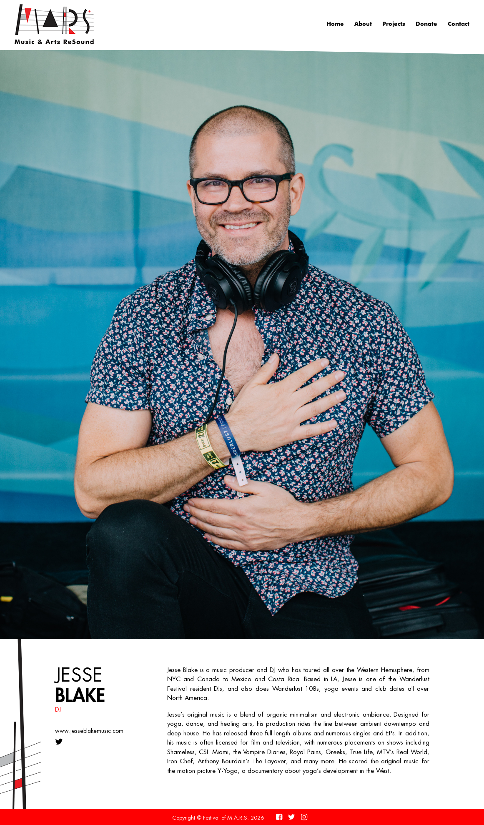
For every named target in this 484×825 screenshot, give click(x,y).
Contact (458, 23)
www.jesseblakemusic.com (89, 731)
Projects (393, 23)
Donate (426, 23)
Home (335, 23)
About (363, 23)
